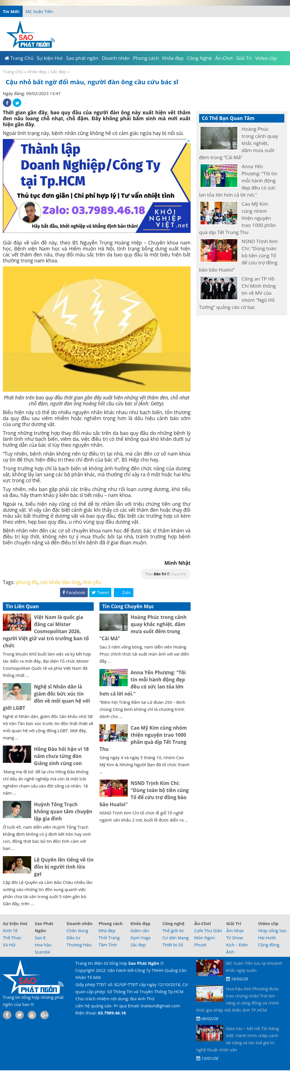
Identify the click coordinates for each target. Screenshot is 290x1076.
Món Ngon (204, 937)
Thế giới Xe (173, 930)
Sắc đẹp (58, 71)
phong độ (27, 582)
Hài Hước (267, 937)
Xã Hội (9, 944)
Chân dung (77, 930)
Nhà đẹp (107, 930)
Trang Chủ (13, 71)
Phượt (200, 944)
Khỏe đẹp (36, 71)
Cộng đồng (268, 944)
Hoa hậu (43, 944)
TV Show (234, 937)
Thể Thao (12, 937)
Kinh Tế (10, 930)
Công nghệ (173, 923)
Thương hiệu (79, 944)
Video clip (268, 923)
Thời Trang (109, 937)
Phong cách (111, 923)
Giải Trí (233, 923)
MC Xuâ (32, 11)
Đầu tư (73, 937)
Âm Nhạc (235, 930)
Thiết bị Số (172, 944)
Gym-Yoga (141, 937)
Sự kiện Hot (15, 923)
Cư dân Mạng (175, 937)
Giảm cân (140, 930)
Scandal (42, 952)
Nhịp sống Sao (272, 930)
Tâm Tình (108, 944)
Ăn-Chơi (202, 923)
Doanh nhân (80, 923)
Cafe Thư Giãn (208, 930)
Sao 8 (40, 937)
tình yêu (92, 582)
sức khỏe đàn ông (60, 582)
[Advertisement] (180, 32)
